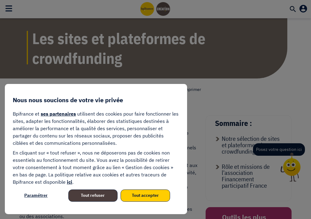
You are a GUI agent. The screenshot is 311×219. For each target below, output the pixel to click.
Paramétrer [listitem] (36, 195)
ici (69, 182)
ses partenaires (58, 114)
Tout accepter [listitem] (145, 195)
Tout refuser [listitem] (93, 195)
